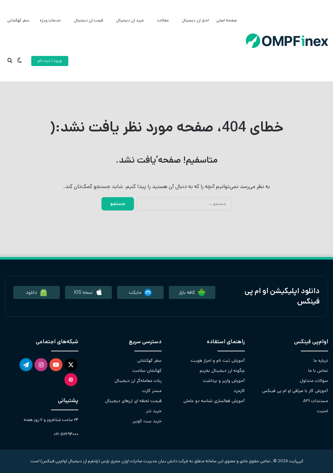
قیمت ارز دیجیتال (88, 20)
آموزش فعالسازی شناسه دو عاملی (214, 401)
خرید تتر (154, 411)
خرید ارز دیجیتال (130, 20)
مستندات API (315, 401)
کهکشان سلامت (147, 370)
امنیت (322, 411)
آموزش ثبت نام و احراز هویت (218, 360)
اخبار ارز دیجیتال (195, 20)
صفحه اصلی (226, 20)
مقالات (163, 20)
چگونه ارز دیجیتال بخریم (222, 370)
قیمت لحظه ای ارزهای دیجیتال (133, 401)
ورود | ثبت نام (50, 61)
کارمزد (239, 390)
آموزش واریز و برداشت (224, 380)
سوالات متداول (314, 380)
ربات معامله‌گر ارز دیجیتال (138, 380)
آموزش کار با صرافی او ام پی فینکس (295, 390)
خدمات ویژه (50, 20)
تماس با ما (318, 370)
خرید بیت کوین (147, 421)
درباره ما (320, 360)
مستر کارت (152, 390)
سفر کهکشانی (18, 20)
